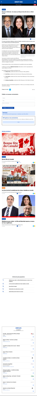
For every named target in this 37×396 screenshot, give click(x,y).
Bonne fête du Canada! (13, 286)
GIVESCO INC (4, 336)
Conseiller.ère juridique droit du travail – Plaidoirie (11, 345)
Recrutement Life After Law (6, 360)
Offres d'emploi (18, 4)
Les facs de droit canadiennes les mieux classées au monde (19, 283)
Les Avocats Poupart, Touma (6, 341)
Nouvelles (3, 9)
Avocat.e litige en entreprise (7, 351)
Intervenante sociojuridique (7, 363)
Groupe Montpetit (5, 347)
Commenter (19, 162)
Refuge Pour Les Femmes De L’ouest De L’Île (8, 366)
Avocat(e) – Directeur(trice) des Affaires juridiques (11, 333)
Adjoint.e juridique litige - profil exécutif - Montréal (11, 376)
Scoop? (35, 4)
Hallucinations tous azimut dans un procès (16, 289)
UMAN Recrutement (5, 377)
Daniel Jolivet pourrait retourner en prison (16, 291)
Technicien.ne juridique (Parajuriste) (9, 388)
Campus (3, 187)
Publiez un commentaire (8, 108)
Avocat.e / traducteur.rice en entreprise (9, 382)
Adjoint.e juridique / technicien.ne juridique (10, 339)
